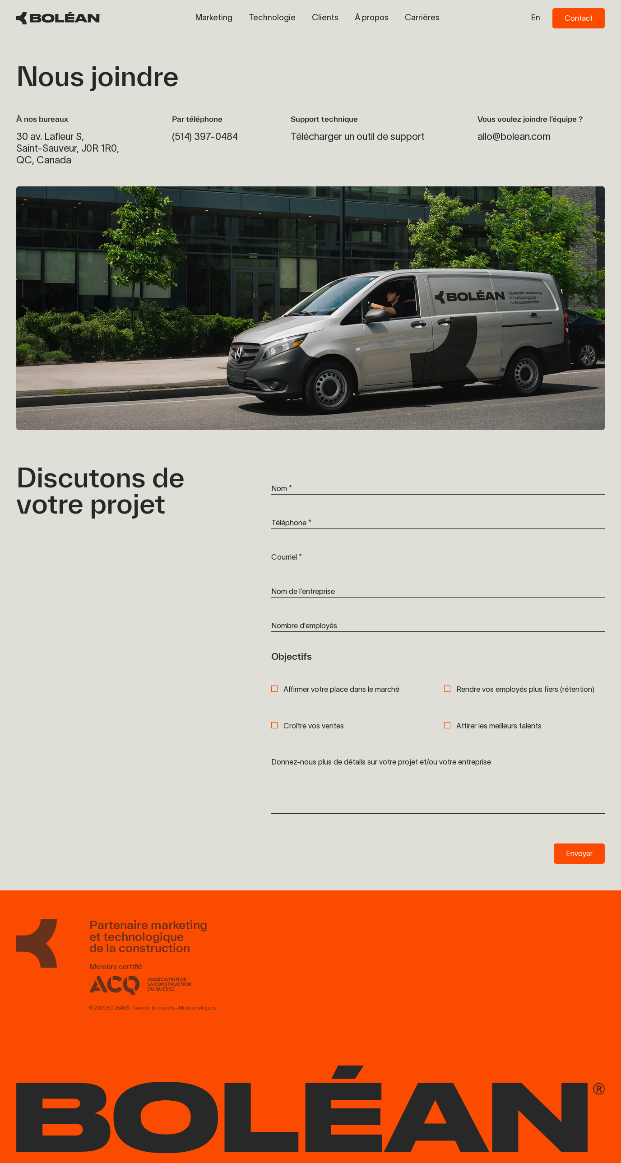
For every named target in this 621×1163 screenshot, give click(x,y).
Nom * (281, 488)
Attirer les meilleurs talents (499, 726)
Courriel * (286, 557)
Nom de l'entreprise (303, 591)
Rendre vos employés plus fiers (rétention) (525, 689)
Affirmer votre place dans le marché (341, 689)
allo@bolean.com (514, 136)
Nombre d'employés (304, 625)
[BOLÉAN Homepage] (59, 18)
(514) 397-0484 (205, 136)
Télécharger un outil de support (358, 136)
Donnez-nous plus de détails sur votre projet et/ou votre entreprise (381, 761)
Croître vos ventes (313, 726)
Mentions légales (198, 1012)
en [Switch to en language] (535, 17)
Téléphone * (291, 522)
